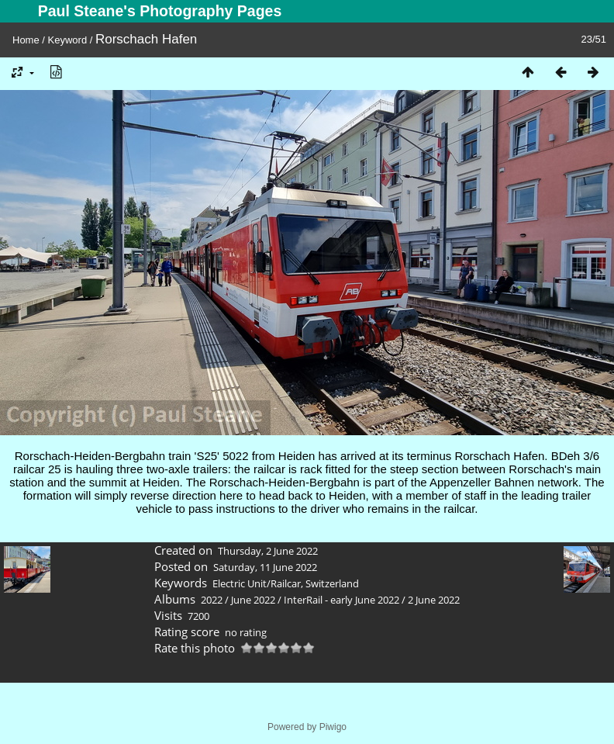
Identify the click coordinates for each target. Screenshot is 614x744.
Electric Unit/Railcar (256, 583)
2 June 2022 (434, 600)
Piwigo (333, 727)
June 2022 (253, 600)
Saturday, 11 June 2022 (265, 567)
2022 (211, 600)
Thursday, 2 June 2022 (268, 551)
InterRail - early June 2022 (341, 600)
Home (26, 40)
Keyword (68, 40)
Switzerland (332, 583)
